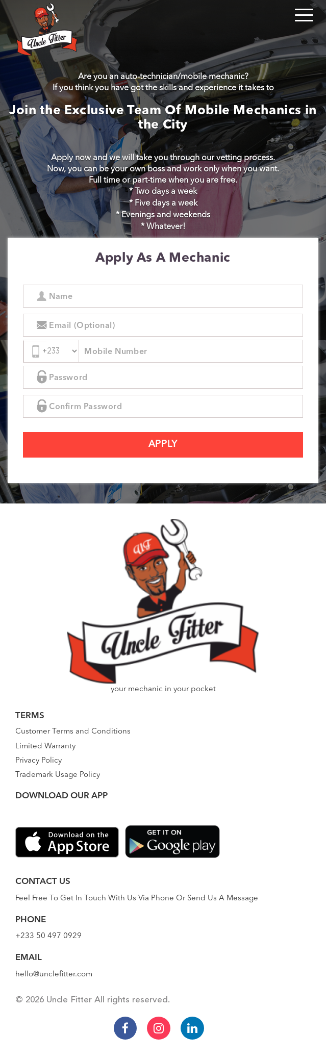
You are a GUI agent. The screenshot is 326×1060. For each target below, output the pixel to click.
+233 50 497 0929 (48, 936)
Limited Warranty (45, 746)
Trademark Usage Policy (57, 775)
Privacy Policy (38, 761)
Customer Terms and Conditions (73, 732)
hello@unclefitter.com (53, 974)
